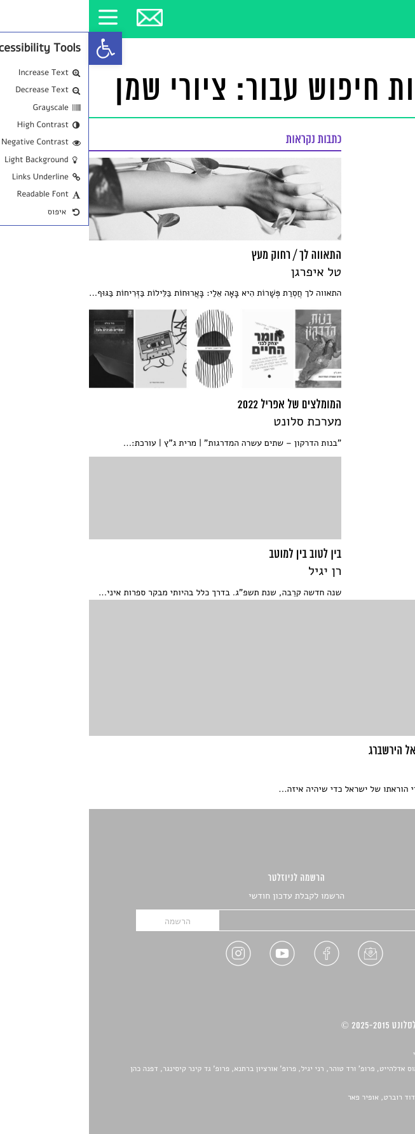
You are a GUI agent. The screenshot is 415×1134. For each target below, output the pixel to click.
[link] (16, 48)
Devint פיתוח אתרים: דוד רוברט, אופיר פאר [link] (326, 1098)
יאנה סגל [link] (358, 1083)
